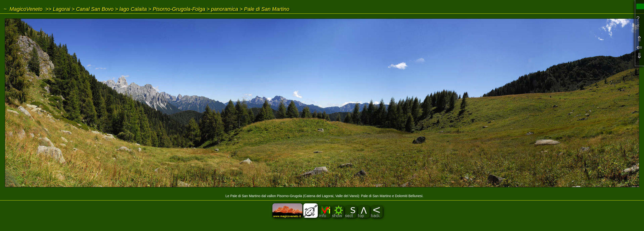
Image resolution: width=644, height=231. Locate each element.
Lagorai (61, 9)
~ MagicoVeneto (23, 9)
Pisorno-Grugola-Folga (179, 9)
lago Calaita (133, 9)
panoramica (224, 9)
